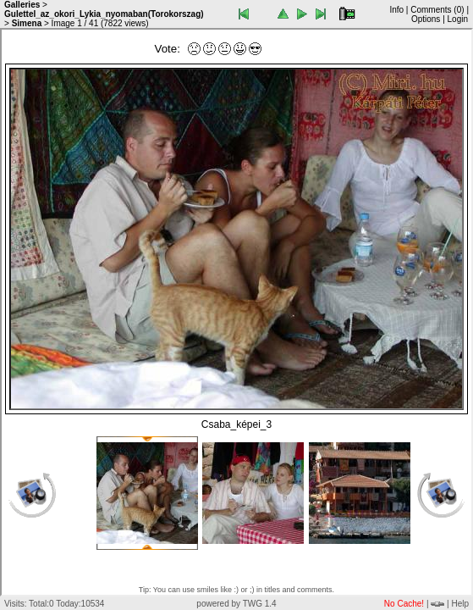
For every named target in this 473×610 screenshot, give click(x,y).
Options (425, 19)
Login (458, 19)
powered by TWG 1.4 (236, 603)
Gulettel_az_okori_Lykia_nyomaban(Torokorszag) (104, 14)
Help (460, 603)
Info (396, 9)
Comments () (437, 9)
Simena (27, 23)
